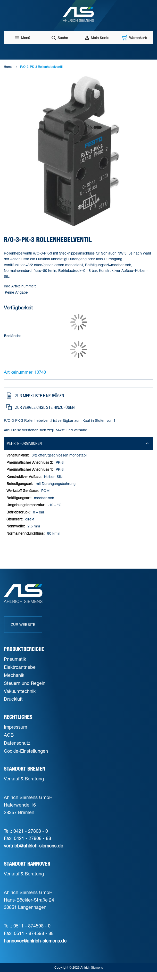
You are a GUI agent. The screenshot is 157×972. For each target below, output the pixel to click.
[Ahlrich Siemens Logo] (78, 14)
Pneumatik (15, 659)
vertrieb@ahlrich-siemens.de (33, 845)
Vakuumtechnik (20, 691)
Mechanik (14, 675)
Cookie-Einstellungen (26, 751)
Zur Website (23, 624)
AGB (9, 735)
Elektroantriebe (20, 667)
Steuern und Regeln (24, 683)
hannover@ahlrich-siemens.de (35, 941)
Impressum (15, 727)
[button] (77, 395)
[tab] (78, 443)
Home (7, 67)
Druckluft (13, 699)
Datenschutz (17, 743)
